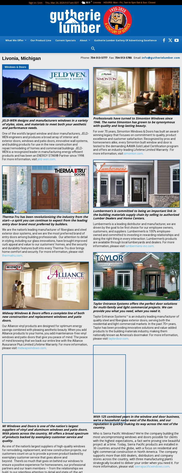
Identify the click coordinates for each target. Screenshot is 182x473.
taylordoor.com (118, 338)
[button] (93, 49)
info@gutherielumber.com (161, 58)
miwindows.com (71, 455)
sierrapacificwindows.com (152, 446)
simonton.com (133, 153)
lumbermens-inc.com (139, 246)
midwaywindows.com (31, 348)
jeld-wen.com (46, 159)
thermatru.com (12, 255)
